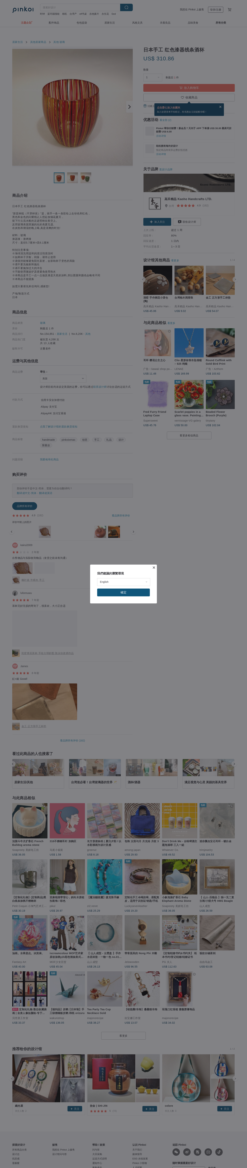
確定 (123, 592)
